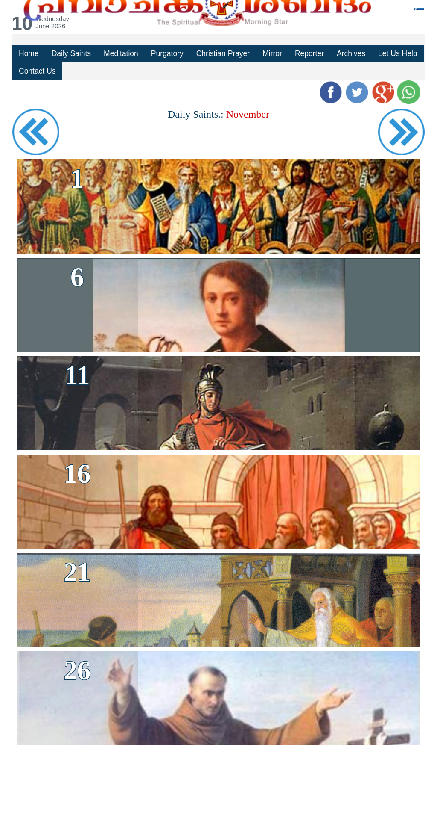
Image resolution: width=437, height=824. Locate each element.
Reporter (307, 53)
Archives (349, 53)
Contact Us (37, 70)
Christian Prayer (221, 53)
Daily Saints (70, 53)
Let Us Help (395, 53)
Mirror (270, 53)
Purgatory (166, 53)
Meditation (120, 53)
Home (28, 53)
